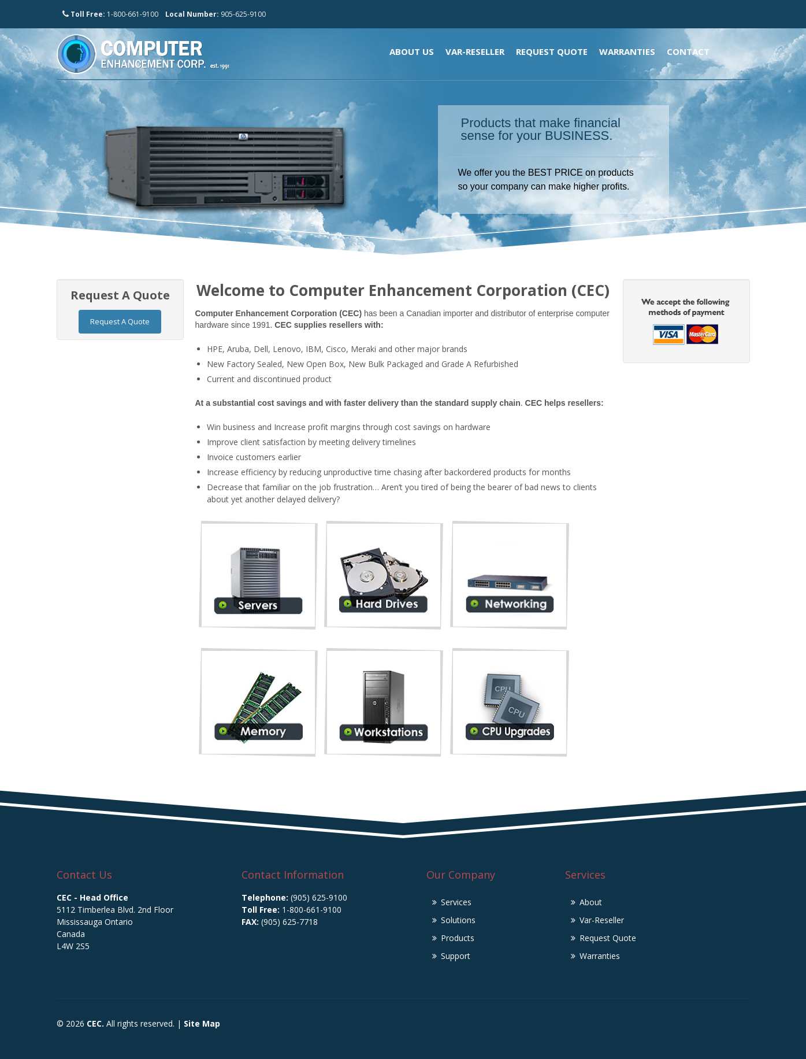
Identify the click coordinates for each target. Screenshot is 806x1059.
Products (457, 937)
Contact (688, 51)
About (591, 902)
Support (455, 955)
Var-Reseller (474, 51)
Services (456, 902)
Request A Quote (120, 321)
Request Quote (552, 51)
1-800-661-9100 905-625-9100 (164, 14)
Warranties (627, 51)
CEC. (95, 1023)
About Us (411, 51)
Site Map (202, 1023)
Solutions (458, 919)
